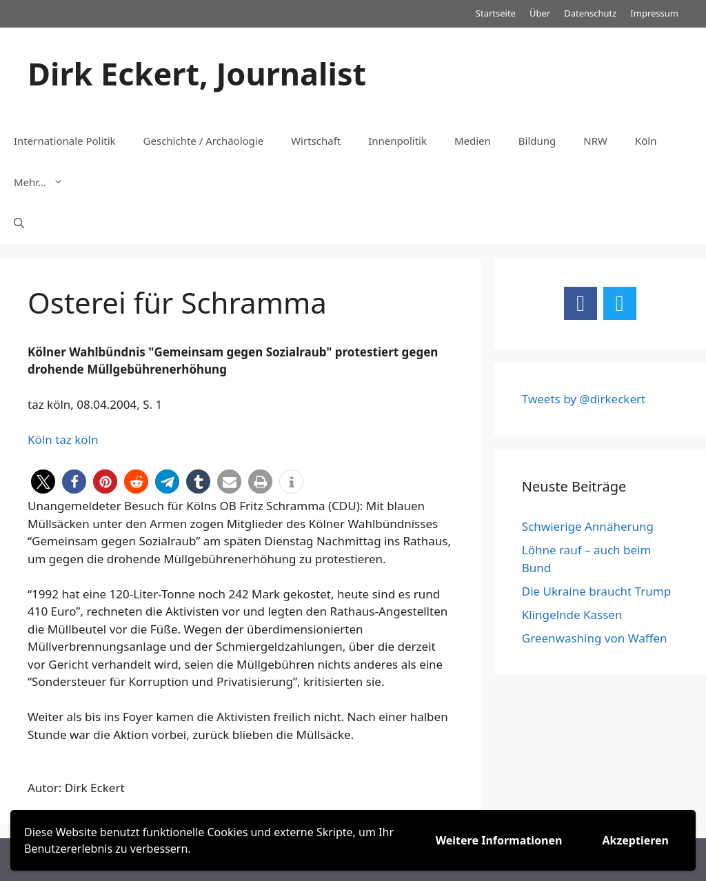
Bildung (537, 141)
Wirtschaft (316, 141)
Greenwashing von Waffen (594, 638)
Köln (646, 141)
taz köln (76, 439)
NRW (595, 141)
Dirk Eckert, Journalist (197, 73)
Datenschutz (590, 13)
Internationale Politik (65, 141)
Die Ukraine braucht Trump (596, 591)
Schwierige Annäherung (588, 526)
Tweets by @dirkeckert (583, 399)
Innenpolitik (397, 141)
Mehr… (45, 182)
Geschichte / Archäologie (203, 141)
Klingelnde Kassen (572, 614)
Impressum (654, 13)
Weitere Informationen (499, 840)
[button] (43, 481)
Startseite (496, 13)
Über (540, 13)
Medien (472, 141)
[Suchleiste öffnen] (19, 223)
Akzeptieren (635, 840)
